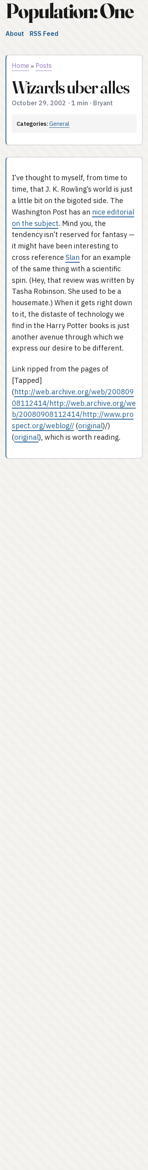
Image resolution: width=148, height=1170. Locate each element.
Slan (73, 257)
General (59, 123)
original (90, 425)
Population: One (69, 11)
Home (20, 65)
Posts (44, 65)
